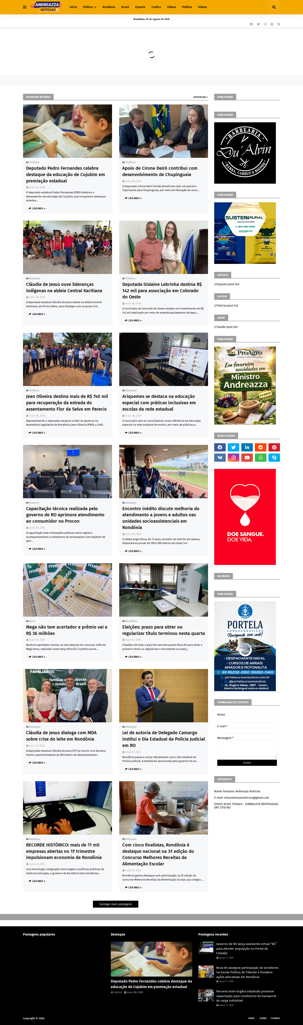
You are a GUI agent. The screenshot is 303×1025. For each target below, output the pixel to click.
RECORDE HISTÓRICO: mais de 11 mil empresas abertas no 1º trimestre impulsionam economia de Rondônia (64, 851)
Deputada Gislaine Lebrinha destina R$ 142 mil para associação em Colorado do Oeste (162, 291)
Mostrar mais (200, 97)
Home (251, 1018)
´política (34, 162)
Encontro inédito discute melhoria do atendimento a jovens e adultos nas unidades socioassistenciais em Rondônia (160, 518)
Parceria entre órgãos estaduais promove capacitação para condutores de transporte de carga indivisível (246, 995)
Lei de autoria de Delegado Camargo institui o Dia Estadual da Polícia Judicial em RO (163, 739)
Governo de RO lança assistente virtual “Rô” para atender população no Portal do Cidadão (246, 948)
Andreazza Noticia (56, 1018)
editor (118, 992)
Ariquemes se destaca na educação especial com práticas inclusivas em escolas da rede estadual (159, 403)
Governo (34, 502)
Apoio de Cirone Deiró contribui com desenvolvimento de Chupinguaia (160, 171)
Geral (32, 621)
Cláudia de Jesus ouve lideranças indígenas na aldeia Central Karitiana (64, 287)
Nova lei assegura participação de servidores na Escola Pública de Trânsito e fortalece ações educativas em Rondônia (247, 972)
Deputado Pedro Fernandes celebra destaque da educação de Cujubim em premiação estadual (65, 174)
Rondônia (131, 621)
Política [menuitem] (88, 7)
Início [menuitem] (73, 7)
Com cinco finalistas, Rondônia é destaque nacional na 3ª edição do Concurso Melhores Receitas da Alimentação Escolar (158, 854)
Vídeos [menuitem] (171, 7)
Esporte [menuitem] (140, 7)
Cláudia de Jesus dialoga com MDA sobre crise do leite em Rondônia (61, 736)
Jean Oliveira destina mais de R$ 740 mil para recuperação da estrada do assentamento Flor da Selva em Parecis (67, 403)
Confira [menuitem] (156, 7)
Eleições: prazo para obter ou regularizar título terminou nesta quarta (163, 630)
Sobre (263, 1018)
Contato (275, 1018)
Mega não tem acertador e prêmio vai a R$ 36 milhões (66, 630)
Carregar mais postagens (115, 904)
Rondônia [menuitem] (109, 7)
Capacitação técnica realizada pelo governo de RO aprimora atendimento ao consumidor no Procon (65, 515)
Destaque (34, 278)
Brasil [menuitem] (125, 7)
